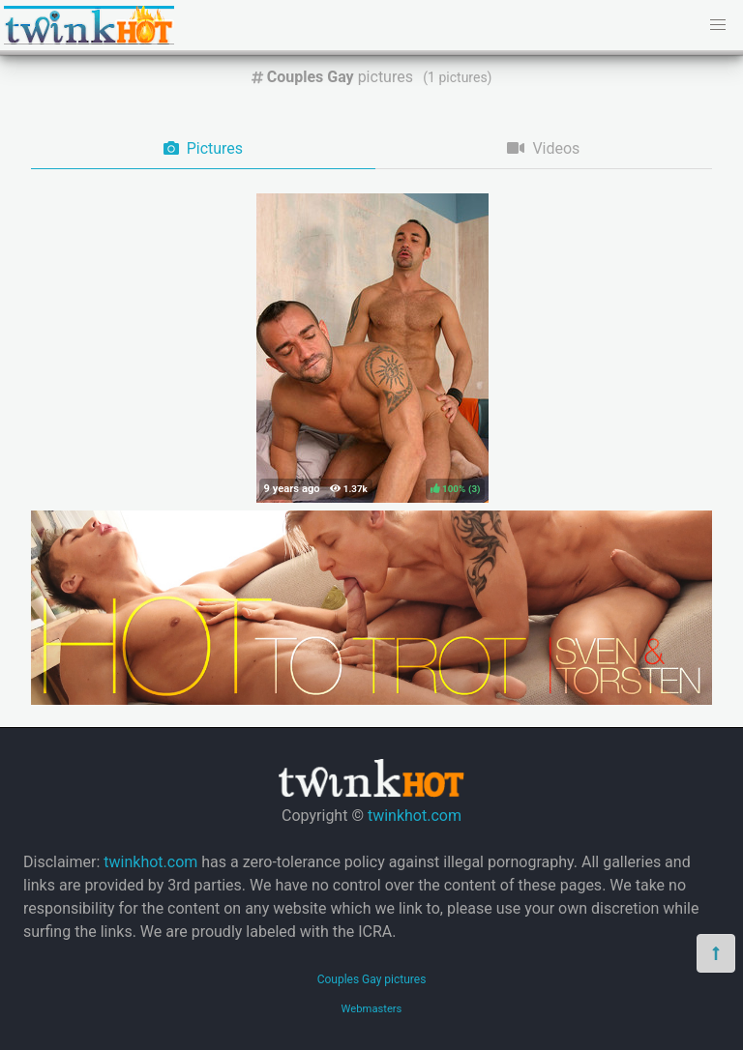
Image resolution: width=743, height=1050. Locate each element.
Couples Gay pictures (372, 979)
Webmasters (372, 1009)
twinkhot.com (414, 815)
